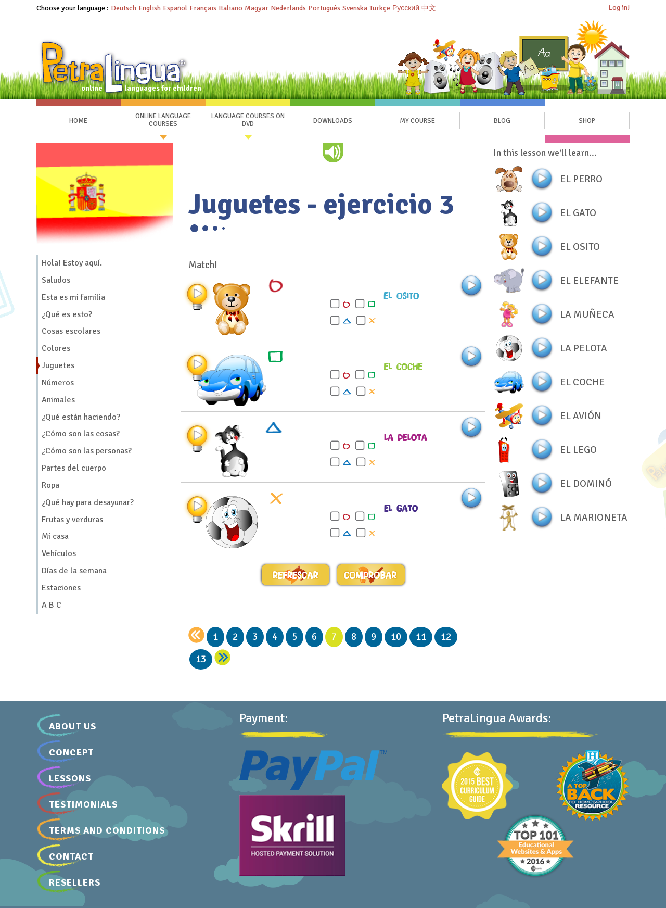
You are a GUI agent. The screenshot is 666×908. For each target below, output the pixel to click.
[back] (196, 635)
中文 (428, 8)
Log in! (619, 7)
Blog (502, 121)
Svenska (354, 8)
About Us (72, 726)
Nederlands (288, 8)
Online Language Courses (163, 120)
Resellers (74, 882)
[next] (222, 657)
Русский (405, 8)
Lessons (70, 778)
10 (396, 636)
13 (201, 659)
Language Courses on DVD (248, 120)
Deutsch (123, 8)
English (149, 8)
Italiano (230, 8)
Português (324, 8)
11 (421, 636)
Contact (71, 856)
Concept (71, 752)
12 (446, 636)
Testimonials (83, 804)
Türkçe (379, 8)
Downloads (332, 121)
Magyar (256, 8)
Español (175, 8)
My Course (417, 121)
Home (78, 121)
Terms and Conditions (107, 830)
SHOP (587, 121)
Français (202, 8)
